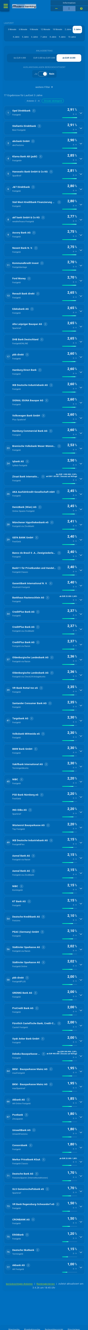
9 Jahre (62, 37)
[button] (44, 113)
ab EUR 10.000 (69, 58)
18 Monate (57, 29)
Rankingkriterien (46, 1284)
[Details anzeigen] (81, 112)
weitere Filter (44, 87)
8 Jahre (53, 37)
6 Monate (23, 29)
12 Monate (45, 29)
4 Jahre (16, 37)
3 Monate (12, 29)
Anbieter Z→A (33, 101)
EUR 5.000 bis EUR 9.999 (44, 58)
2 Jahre (68, 29)
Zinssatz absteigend (53, 101)
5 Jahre (25, 37)
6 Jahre (34, 37)
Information (69, 3)
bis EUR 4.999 (20, 58)
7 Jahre (43, 37)
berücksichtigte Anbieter (19, 1284)
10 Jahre (72, 37)
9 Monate (34, 29)
